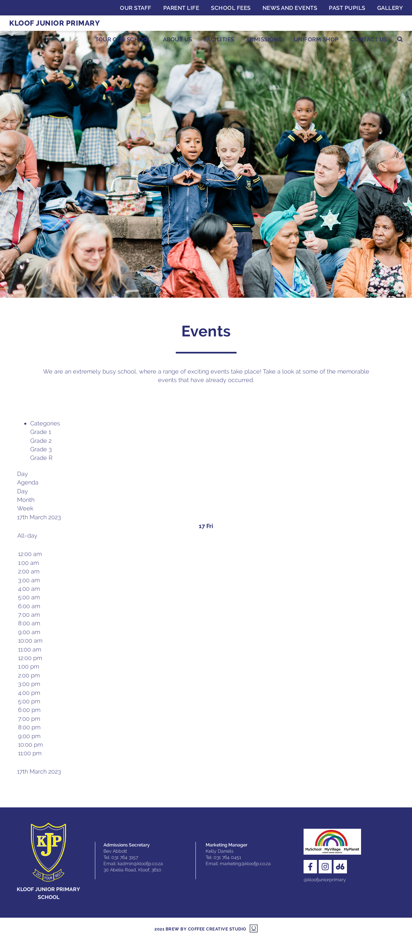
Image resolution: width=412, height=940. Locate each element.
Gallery (390, 8)
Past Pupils (347, 8)
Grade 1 (40, 431)
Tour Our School (123, 39)
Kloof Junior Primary (54, 23)
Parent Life (181, 8)
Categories (45, 423)
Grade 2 (41, 440)
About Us (177, 39)
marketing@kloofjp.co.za (245, 863)
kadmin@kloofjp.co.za (140, 863)
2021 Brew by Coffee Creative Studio (200, 929)
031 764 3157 (124, 857)
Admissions (264, 39)
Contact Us (369, 39)
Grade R (41, 457)
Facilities (219, 39)
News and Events (290, 8)
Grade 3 (41, 449)
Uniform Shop (316, 39)
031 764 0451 (227, 857)
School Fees (231, 8)
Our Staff (135, 8)
